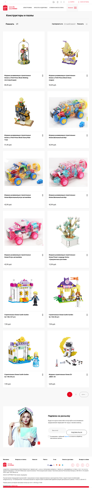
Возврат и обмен (84, 460)
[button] (64, 24)
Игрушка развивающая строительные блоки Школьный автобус (62, 136)
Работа (45, 460)
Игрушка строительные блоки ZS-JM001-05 (60, 376)
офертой (66, 437)
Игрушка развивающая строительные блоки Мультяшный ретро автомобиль (17, 196)
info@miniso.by (61, 2)
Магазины (58, 2)
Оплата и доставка (67, 460)
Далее (81, 395)
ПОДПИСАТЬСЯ (76, 433)
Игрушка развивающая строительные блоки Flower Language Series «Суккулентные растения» (62, 257)
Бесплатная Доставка (53, 2)
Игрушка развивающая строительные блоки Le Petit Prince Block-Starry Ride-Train (17, 137)
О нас (54, 460)
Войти (72, 2)
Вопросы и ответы (20, 460)
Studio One (14, 486)
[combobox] (26, 2)
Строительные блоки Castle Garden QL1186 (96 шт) (61, 316)
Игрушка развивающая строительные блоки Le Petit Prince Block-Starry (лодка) (62, 78)
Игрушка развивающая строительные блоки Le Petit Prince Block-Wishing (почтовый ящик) (17, 78)
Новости (34, 460)
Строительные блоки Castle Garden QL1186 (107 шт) (16, 316)
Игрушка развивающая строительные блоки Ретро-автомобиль (17, 256)
